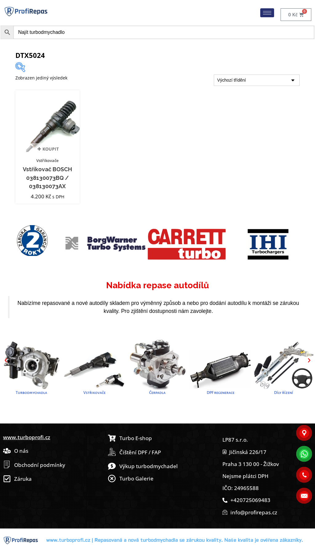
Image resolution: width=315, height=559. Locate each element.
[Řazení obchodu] (257, 80)
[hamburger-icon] (267, 12)
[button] (6, 360)
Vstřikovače (47, 160)
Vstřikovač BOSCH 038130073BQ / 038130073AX (47, 177)
